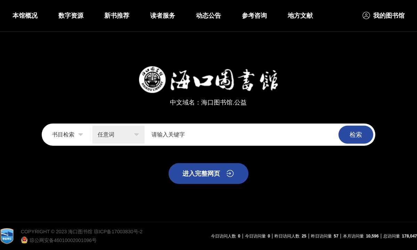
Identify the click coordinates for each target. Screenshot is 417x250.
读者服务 (162, 15)
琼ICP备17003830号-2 (118, 231)
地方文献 (300, 15)
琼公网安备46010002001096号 (63, 240)
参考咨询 (254, 15)
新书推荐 (116, 15)
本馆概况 (25, 15)
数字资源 (70, 15)
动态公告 (208, 15)
